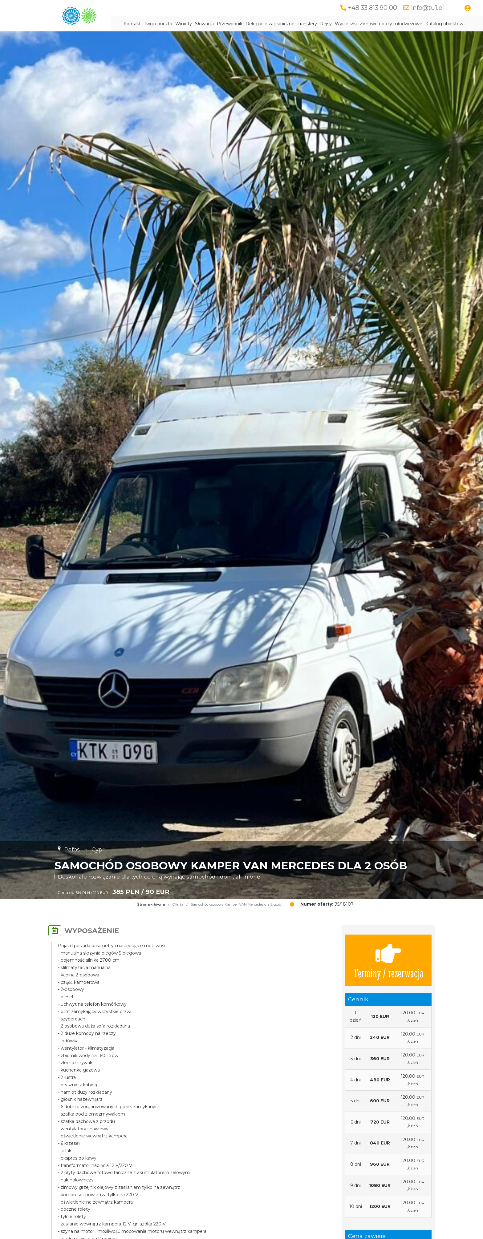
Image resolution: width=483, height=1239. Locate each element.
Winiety (183, 23)
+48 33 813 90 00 (372, 7)
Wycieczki (346, 23)
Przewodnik (229, 23)
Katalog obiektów (444, 23)
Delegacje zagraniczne (270, 23)
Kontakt (132, 23)
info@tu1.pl (427, 7)
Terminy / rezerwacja (388, 960)
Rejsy (326, 23)
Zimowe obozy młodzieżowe (391, 23)
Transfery (307, 23)
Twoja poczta (158, 23)
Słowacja (204, 23)
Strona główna (151, 904)
